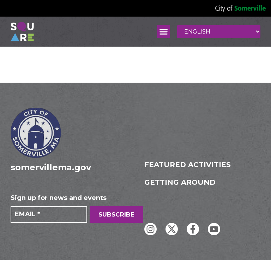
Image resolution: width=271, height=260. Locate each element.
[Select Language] (218, 31)
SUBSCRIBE (116, 214)
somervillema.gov (51, 167)
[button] (163, 31)
